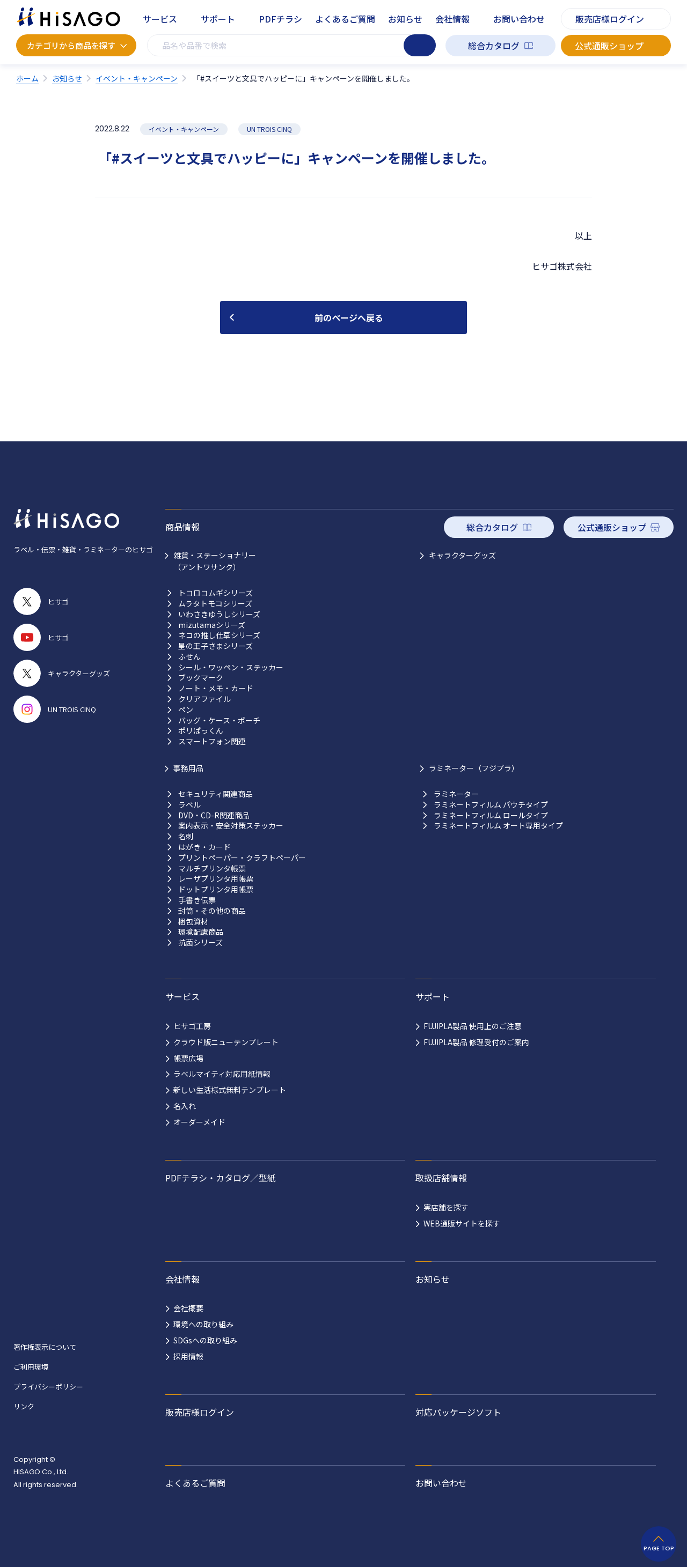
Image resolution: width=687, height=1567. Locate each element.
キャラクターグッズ (462, 555)
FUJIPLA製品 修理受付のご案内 (476, 1042)
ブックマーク (200, 677)
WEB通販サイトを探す (461, 1223)
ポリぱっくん (200, 730)
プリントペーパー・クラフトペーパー (242, 857)
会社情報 (452, 18)
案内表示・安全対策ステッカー (230, 825)
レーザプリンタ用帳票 (215, 878)
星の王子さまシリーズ (215, 646)
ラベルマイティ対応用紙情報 (222, 1073)
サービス (160, 18)
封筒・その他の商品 (212, 910)
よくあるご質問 (345, 18)
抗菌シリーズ (200, 942)
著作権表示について (44, 1347)
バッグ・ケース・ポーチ (219, 720)
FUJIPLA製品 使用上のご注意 (472, 1026)
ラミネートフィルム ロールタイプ (491, 815)
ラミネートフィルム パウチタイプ (491, 804)
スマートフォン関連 (212, 741)
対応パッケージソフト (458, 1412)
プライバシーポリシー (48, 1386)
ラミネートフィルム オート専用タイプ (498, 825)
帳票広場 (188, 1058)
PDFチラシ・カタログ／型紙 (220, 1177)
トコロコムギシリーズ (215, 592)
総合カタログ (494, 45)
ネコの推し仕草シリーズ (219, 635)
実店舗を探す (446, 1207)
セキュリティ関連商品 (215, 794)
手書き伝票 (197, 900)
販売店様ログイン (609, 18)
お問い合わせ (519, 18)
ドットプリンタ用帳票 (215, 889)
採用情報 (188, 1356)
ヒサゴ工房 (192, 1026)
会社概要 (188, 1308)
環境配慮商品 (200, 931)
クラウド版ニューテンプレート (226, 1042)
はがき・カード (204, 847)
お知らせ (405, 18)
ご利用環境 (30, 1367)
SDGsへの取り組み (205, 1340)
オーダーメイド (199, 1122)
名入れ (184, 1105)
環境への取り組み (203, 1324)
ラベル (189, 804)
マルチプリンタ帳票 (212, 868)
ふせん (189, 656)
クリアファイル (204, 699)
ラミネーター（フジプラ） (474, 768)
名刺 (185, 836)
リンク (23, 1406)
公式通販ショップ (609, 45)
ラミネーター (456, 794)
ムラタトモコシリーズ (215, 603)
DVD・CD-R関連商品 (214, 815)
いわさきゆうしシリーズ (219, 614)
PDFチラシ (280, 18)
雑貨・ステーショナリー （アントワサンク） (214, 561)
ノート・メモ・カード (215, 688)
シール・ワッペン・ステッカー (230, 667)
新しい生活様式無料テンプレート (229, 1089)
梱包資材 (193, 921)
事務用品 (188, 768)
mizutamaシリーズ (211, 625)
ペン (185, 709)
